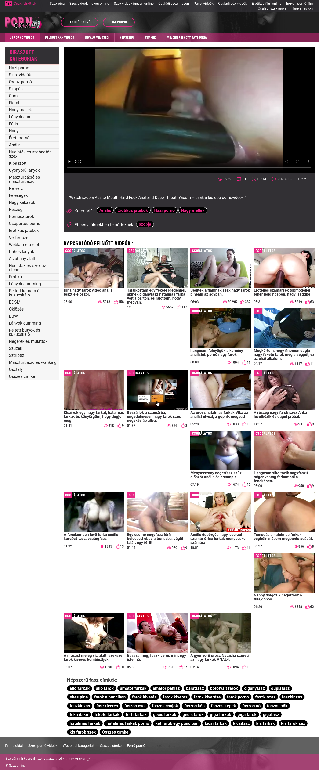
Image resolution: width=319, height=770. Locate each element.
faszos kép (194, 705)
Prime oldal (14, 746)
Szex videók (20, 74)
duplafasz (280, 688)
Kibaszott (18, 163)
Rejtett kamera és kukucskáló (25, 292)
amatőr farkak (133, 688)
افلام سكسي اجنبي (49, 758)
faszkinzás (292, 696)
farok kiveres (175, 696)
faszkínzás (80, 705)
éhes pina (79, 696)
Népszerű (127, 37)
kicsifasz (241, 723)
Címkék (150, 37)
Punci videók (204, 3)
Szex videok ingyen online (89, 3)
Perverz (16, 188)
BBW (13, 316)
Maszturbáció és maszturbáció (24, 179)
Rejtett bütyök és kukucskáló (24, 332)
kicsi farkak (216, 723)
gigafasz (271, 714)
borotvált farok (224, 688)
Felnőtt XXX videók (59, 37)
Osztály (16, 369)
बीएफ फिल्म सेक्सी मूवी (77, 758)
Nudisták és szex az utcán (27, 267)
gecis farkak (164, 714)
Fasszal (29, 758)
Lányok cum (20, 116)
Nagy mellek (20, 109)
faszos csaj (135, 705)
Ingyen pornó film (299, 3)
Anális (15, 144)
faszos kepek (223, 705)
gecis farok (193, 714)
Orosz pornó (20, 81)
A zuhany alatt (22, 258)
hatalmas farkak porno (127, 723)
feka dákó (79, 714)
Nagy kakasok (22, 202)
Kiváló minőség (97, 37)
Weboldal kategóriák (79, 746)
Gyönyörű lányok (24, 170)
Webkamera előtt (25, 244)
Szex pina (57, 3)
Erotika (15, 276)
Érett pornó (19, 137)
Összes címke (22, 376)
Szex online (17, 765)
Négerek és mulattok (28, 341)
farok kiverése (207, 696)
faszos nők (277, 705)
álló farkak (80, 688)
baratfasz (195, 688)
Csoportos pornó (24, 223)
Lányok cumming (25, 283)
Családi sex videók (232, 3)
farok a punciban (110, 696)
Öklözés (16, 309)
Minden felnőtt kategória (187, 37)
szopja (145, 224)
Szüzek (15, 348)
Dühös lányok (21, 251)
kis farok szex (83, 732)
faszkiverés (107, 705)
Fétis (13, 123)
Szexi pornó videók (42, 746)
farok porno (238, 696)
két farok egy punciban (177, 723)
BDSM (14, 302)
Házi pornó (19, 67)
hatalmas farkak (85, 723)
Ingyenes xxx (303, 8)
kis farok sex (293, 723)
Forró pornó (136, 746)
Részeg (15, 209)
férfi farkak (136, 714)
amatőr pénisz (166, 688)
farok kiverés (144, 696)
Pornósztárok (21, 216)
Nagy (13, 130)
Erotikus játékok (24, 230)
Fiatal (14, 102)
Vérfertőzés (19, 237)
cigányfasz (254, 688)
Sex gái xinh (14, 758)
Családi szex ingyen (173, 3)
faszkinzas (265, 696)
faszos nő (251, 705)
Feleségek (18, 195)
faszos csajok (165, 705)
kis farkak (265, 723)
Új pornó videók (22, 37)
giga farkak (220, 714)
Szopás (16, 88)
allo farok (105, 688)
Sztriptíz (16, 355)
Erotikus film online (266, 3)
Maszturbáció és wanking (33, 362)
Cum (13, 95)
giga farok (247, 714)
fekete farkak (107, 714)
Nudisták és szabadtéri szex (30, 154)
